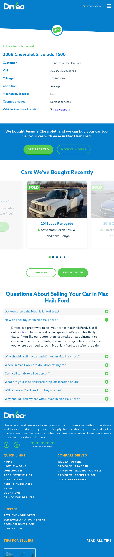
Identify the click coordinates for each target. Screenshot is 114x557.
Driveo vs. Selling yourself (80, 470)
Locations (12, 492)
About (9, 488)
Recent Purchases (18, 484)
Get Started (38, 149)
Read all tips (99, 540)
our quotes (13, 470)
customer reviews (72, 479)
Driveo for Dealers (19, 497)
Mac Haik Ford (60, 109)
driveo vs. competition (76, 475)
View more (41, 272)
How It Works (73, 149)
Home (8, 461)
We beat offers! (70, 461)
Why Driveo (13, 479)
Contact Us (13, 528)
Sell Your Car (73, 273)
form (26, 332)
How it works (15, 466)
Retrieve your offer (20, 515)
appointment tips (18, 475)
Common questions (19, 524)
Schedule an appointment (25, 519)
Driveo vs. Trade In (73, 466)
